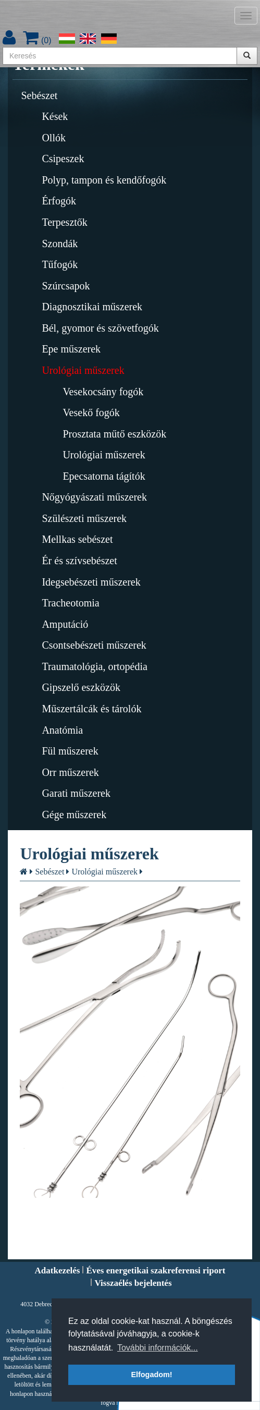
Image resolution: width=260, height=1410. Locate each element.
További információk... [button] (157, 1347)
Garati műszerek (76, 793)
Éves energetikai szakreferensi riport (155, 1270)
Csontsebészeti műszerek (94, 645)
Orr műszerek (70, 772)
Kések (55, 116)
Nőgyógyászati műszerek (94, 497)
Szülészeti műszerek (84, 518)
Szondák (60, 243)
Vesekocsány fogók (103, 391)
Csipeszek (63, 158)
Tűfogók (60, 264)
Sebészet (39, 95)
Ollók (54, 137)
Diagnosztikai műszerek (92, 306)
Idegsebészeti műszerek (91, 582)
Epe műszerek (71, 349)
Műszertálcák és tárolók (91, 708)
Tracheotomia (70, 603)
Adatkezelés (57, 1270)
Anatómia (62, 730)
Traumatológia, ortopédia (94, 666)
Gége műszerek (74, 814)
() (37, 40)
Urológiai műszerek (83, 370)
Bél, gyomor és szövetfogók (100, 328)
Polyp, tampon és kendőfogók (104, 180)
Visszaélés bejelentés (132, 1283)
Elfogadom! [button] (151, 1374)
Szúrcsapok (66, 285)
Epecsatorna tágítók (104, 476)
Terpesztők (64, 222)
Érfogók (59, 200)
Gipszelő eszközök (81, 687)
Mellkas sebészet (77, 539)
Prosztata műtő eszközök (114, 434)
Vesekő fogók (91, 412)
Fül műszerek (70, 751)
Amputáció (65, 624)
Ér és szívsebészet (79, 560)
